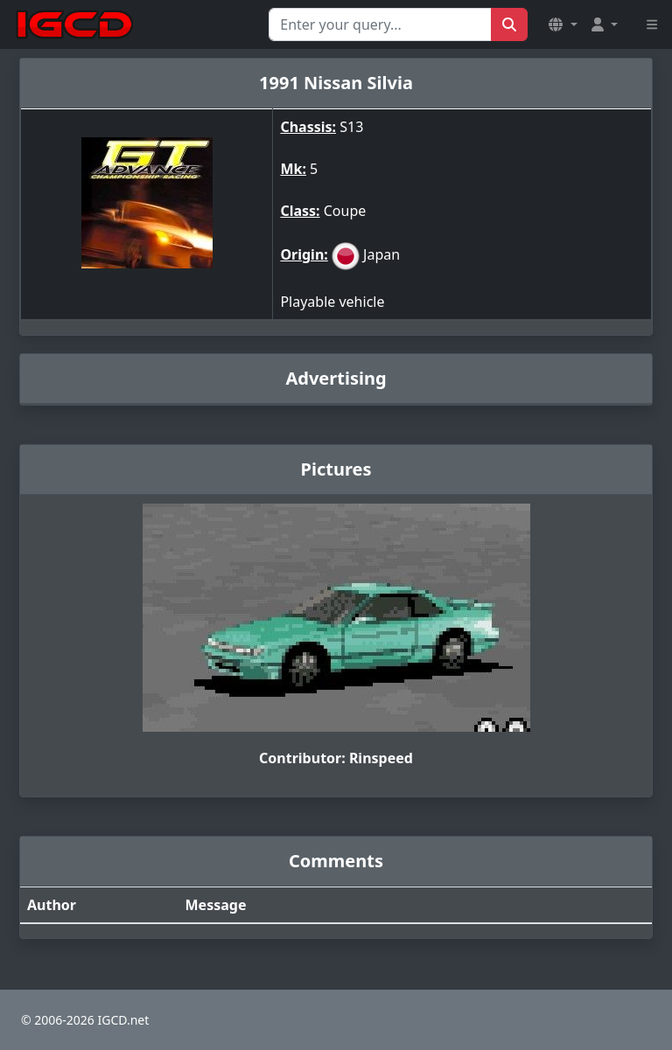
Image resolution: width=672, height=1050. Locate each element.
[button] (563, 24)
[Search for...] (380, 24)
